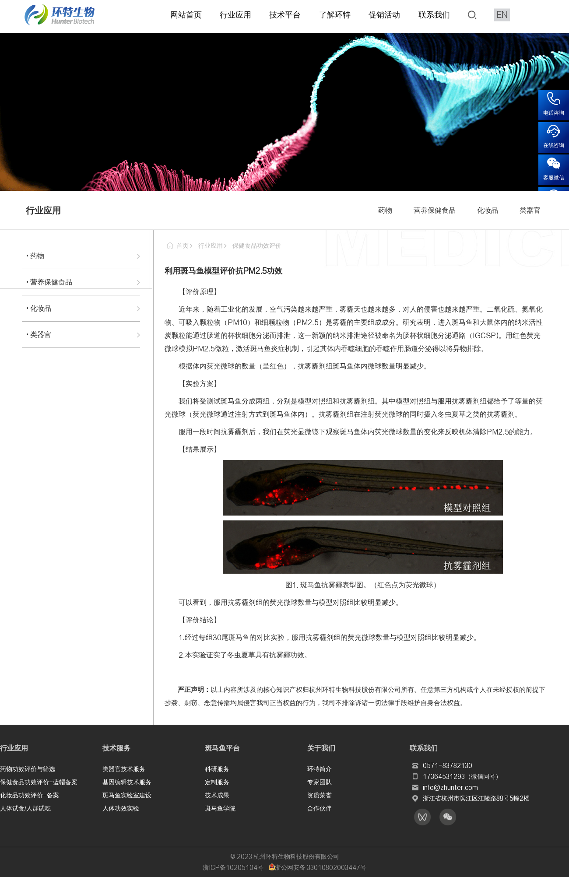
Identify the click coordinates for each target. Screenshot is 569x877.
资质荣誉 (319, 794)
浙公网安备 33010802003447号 (317, 867)
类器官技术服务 (123, 768)
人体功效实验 (120, 807)
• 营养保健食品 (49, 281)
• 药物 (35, 255)
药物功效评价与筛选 (27, 768)
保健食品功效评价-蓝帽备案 (38, 781)
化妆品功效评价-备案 (29, 794)
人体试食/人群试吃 (25, 807)
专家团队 (319, 781)
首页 (182, 245)
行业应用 (210, 245)
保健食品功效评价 (256, 245)
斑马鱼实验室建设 (126, 794)
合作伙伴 (319, 807)
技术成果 (217, 794)
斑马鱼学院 (220, 807)
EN (502, 14)
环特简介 (319, 768)
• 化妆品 (38, 308)
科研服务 (217, 768)
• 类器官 (38, 334)
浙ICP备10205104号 (233, 867)
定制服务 (217, 781)
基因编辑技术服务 (126, 781)
